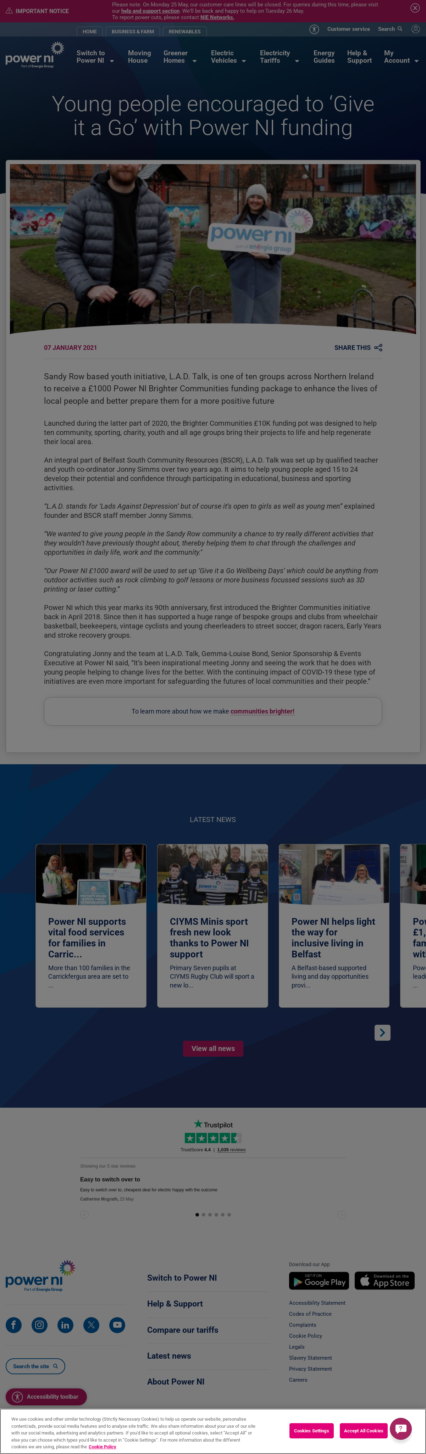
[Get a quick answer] (401, 1429)
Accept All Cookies (363, 1434)
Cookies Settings (311, 1434)
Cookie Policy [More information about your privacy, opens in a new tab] (102, 1450)
